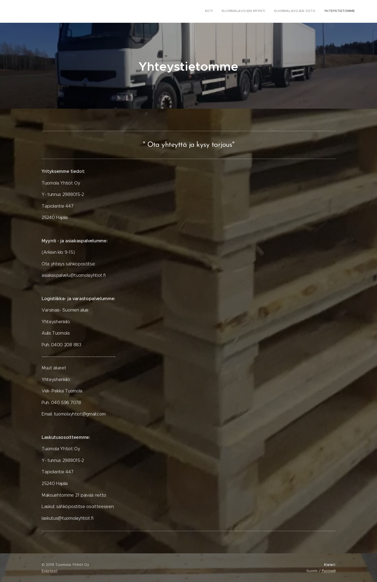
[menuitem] (330, 11)
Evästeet (49, 570)
